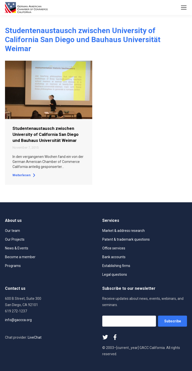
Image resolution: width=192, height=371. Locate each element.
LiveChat (35, 337)
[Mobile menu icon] (183, 7)
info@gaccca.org (18, 320)
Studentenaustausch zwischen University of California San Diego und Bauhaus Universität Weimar (45, 134)
